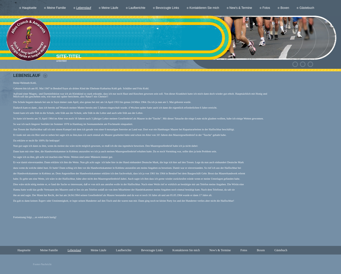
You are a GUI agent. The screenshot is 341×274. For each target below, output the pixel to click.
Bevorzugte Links (167, 8)
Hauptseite (29, 8)
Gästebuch (306, 8)
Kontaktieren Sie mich (204, 8)
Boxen (284, 8)
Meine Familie (56, 8)
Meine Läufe (110, 8)
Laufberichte (137, 8)
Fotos (266, 8)
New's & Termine (241, 8)
